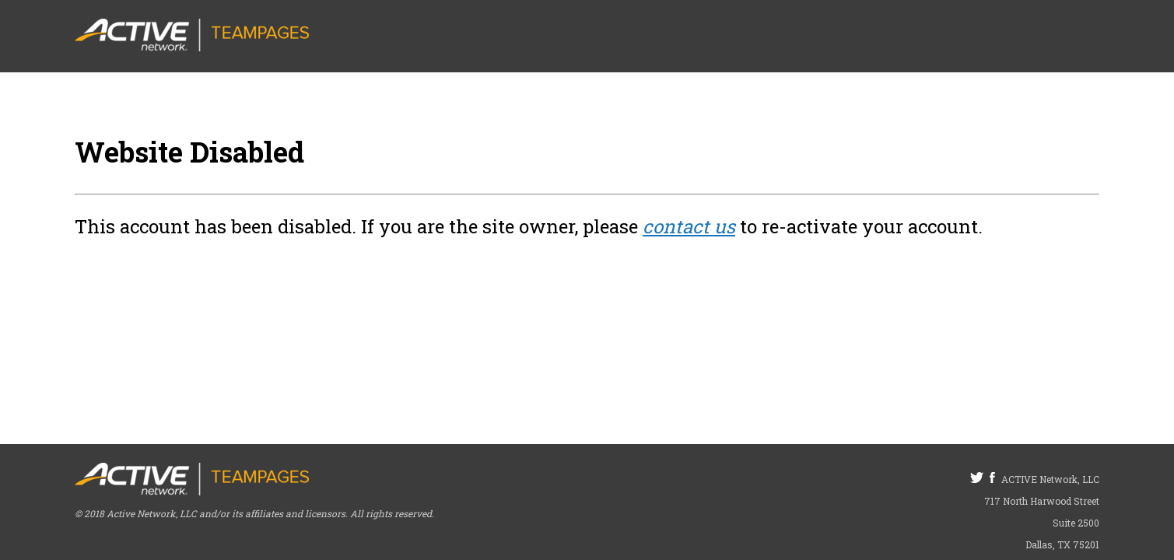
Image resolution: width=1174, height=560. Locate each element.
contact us (689, 226)
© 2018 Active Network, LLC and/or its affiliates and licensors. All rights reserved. (254, 513)
